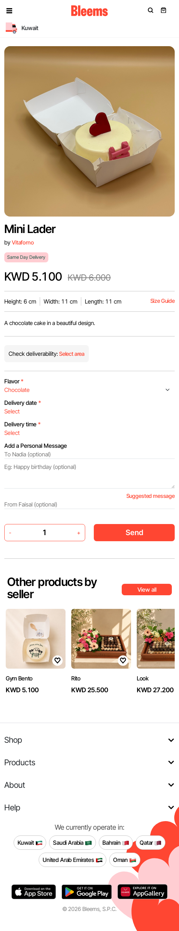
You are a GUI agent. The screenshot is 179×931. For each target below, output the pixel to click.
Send (134, 532)
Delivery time (22, 424)
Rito (76, 678)
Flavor (14, 381)
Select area (71, 353)
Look (143, 678)
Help (12, 807)
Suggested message (150, 496)
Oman (124, 860)
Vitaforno (23, 242)
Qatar (150, 843)
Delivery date (22, 402)
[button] (9, 10)
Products (19, 762)
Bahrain (115, 843)
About (14, 785)
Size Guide (162, 300)
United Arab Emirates (73, 860)
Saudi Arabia (72, 843)
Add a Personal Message (35, 445)
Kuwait (30, 843)
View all (146, 589)
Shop (13, 740)
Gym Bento (19, 678)
